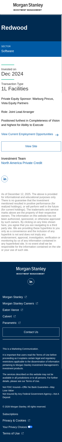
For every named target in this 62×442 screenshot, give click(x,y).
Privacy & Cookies (14, 420)
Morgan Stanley (13, 297)
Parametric (10, 322)
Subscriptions (10, 414)
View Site (31, 146)
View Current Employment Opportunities (27, 134)
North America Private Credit (21, 163)
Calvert (7, 316)
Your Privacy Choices (17, 427)
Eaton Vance (11, 310)
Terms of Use (11, 433)
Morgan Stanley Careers (18, 303)
